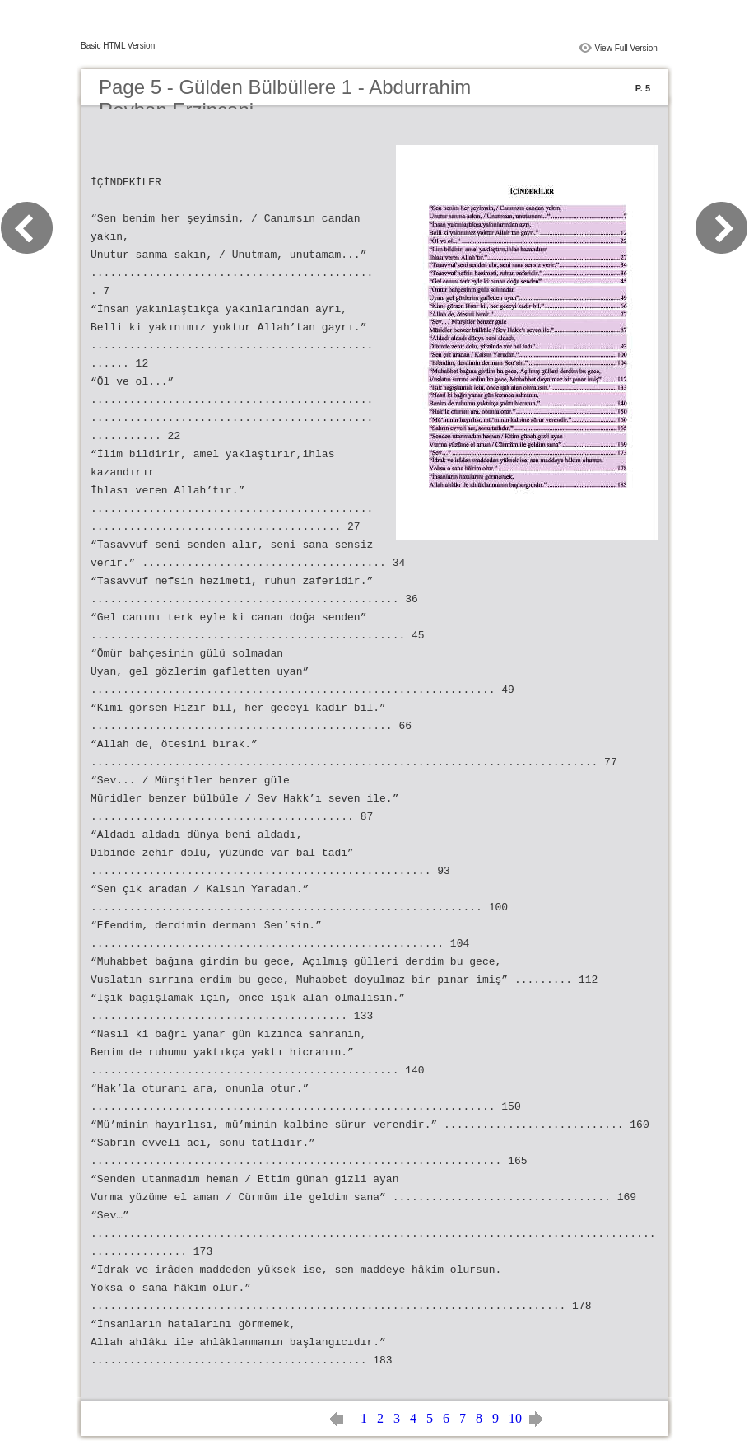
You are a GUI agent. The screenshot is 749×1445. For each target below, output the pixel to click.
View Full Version (626, 48)
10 (515, 1418)
